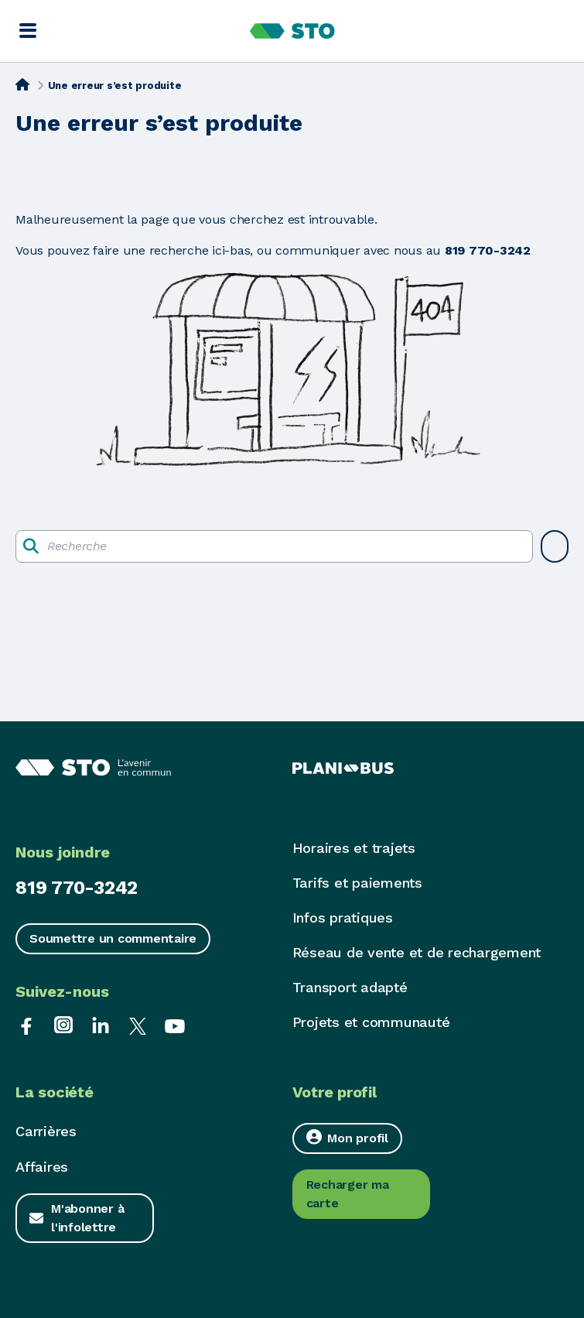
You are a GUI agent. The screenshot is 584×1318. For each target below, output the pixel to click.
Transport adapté (350, 987)
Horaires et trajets (353, 848)
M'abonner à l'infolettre (87, 1217)
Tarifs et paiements (357, 883)
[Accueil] (22, 84)
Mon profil (347, 1137)
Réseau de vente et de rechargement (416, 952)
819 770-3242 (76, 888)
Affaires (41, 1167)
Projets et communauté (371, 1022)
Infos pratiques (342, 917)
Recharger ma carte (347, 1193)
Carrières (46, 1131)
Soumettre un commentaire (112, 938)
